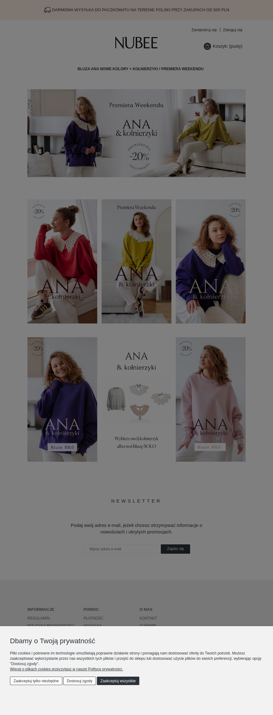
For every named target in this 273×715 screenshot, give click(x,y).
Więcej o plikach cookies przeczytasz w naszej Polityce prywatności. (66, 669)
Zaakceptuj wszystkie (118, 681)
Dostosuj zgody (79, 681)
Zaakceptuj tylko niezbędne (36, 681)
